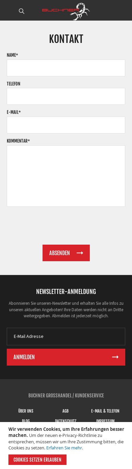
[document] (66, 445)
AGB (65, 411)
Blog (26, 421)
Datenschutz (65, 421)
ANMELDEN (123, 11)
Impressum (105, 421)
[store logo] (66, 11)
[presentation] (58, 225)
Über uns (25, 411)
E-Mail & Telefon (105, 411)
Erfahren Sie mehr (64, 448)
